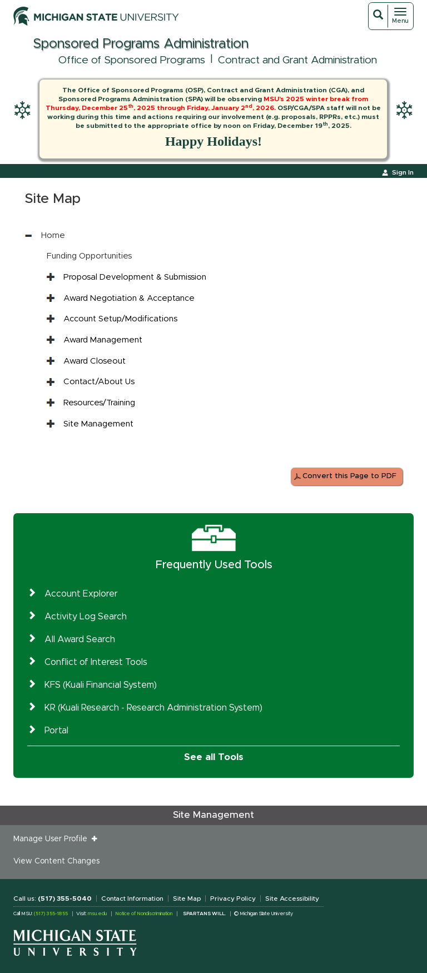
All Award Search (79, 639)
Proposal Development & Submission (134, 277)
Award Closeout (94, 361)
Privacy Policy (233, 898)
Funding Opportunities (89, 256)
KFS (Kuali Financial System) (100, 685)
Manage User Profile (52, 839)
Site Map (187, 898)
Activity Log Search (85, 616)
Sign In (403, 172)
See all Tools (214, 757)
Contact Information (132, 898)
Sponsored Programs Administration (141, 44)
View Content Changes (56, 861)
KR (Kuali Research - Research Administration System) (153, 707)
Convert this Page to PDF (349, 476)
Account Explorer (81, 593)
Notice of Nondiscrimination (143, 913)
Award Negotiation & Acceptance (129, 298)
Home (53, 235)
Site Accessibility (292, 898)
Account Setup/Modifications (120, 319)
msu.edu (97, 913)
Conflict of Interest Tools (95, 662)
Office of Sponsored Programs (131, 60)
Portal (56, 730)
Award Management (102, 340)
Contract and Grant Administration (297, 60)
